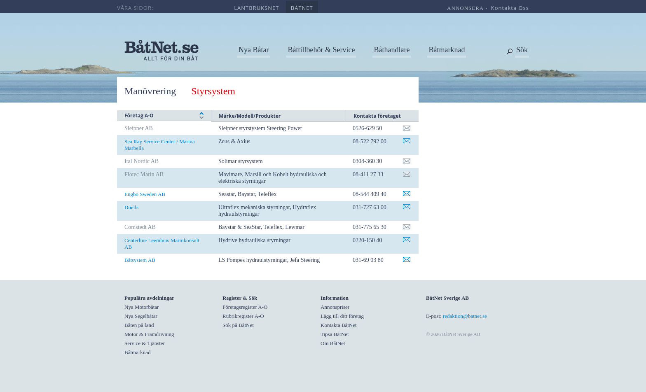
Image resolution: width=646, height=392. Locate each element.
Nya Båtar (254, 50)
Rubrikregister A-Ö (243, 316)
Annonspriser (335, 307)
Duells (131, 207)
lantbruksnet (256, 8)
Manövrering (150, 91)
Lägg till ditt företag (342, 316)
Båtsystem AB (139, 260)
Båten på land (139, 325)
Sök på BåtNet (238, 325)
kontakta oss (510, 8)
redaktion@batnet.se (465, 316)
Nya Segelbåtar (140, 316)
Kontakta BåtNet (339, 325)
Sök (522, 50)
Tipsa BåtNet (335, 334)
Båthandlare (392, 50)
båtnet (302, 8)
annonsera (465, 8)
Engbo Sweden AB (144, 194)
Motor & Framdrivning (149, 334)
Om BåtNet (333, 343)
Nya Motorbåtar (141, 307)
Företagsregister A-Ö (244, 307)
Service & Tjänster (144, 343)
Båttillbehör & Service (321, 50)
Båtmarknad (446, 50)
